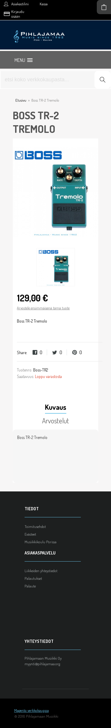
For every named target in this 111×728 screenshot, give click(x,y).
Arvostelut (55, 420)
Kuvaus (55, 407)
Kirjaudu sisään (17, 14)
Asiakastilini (20, 3)
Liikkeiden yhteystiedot (41, 570)
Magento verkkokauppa (31, 710)
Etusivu (20, 100)
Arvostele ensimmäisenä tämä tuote (43, 308)
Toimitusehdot (35, 526)
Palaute (30, 586)
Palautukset (33, 578)
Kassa (44, 3)
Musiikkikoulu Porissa (41, 541)
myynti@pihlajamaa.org (42, 663)
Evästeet (30, 534)
